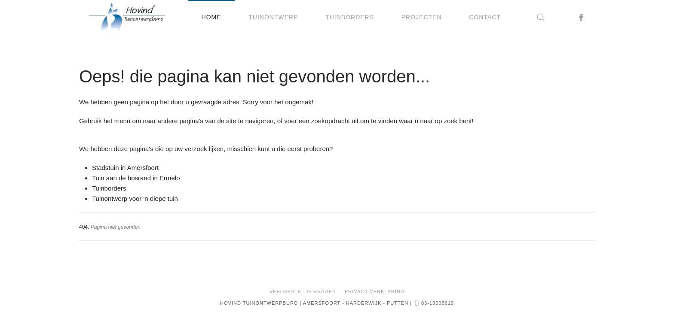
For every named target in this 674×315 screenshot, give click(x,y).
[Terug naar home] (127, 17)
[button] (541, 17)
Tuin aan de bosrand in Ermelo (136, 178)
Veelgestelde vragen (303, 291)
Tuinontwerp (273, 17)
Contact (485, 17)
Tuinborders (349, 17)
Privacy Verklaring (374, 291)
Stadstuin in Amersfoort (125, 167)
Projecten (421, 17)
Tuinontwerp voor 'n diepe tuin (135, 198)
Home (211, 17)
